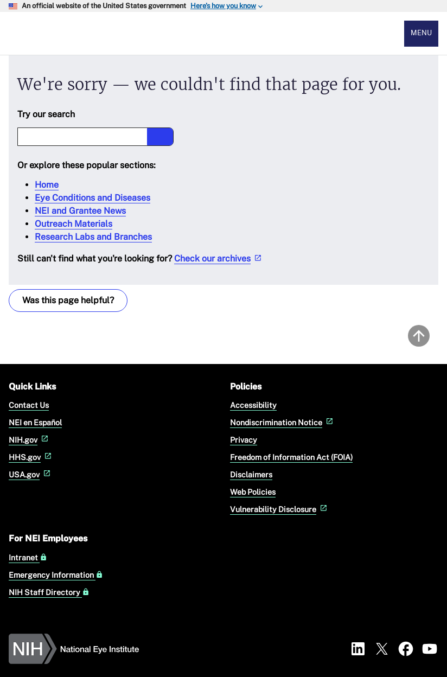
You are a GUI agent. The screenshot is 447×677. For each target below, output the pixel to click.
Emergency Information (56, 575)
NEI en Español (35, 422)
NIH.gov (29, 439)
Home (47, 185)
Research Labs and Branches (93, 237)
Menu (421, 33)
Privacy (243, 439)
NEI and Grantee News (80, 211)
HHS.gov (31, 457)
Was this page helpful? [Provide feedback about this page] (68, 300)
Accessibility (253, 405)
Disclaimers (251, 474)
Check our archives (219, 258)
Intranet (28, 557)
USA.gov (31, 474)
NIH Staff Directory (49, 592)
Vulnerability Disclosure (279, 509)
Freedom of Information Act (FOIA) (291, 457)
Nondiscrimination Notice (282, 422)
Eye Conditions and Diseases (92, 198)
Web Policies (253, 491)
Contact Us (29, 405)
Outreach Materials (73, 224)
